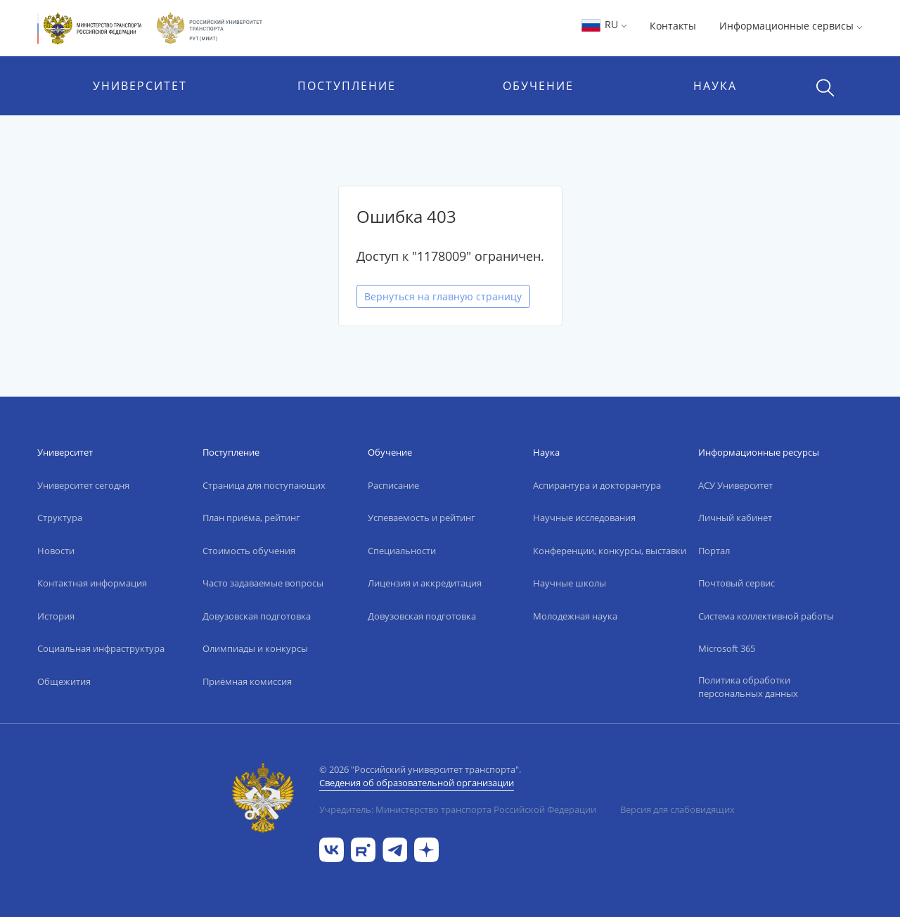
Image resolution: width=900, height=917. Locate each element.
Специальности (402, 550)
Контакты (673, 25)
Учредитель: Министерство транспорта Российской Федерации (457, 809)
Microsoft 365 (726, 648)
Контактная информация (92, 583)
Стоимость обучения (248, 550)
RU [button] (603, 24)
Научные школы (569, 583)
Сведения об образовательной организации (416, 782)
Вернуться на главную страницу (443, 296)
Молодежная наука (575, 616)
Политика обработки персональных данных (748, 687)
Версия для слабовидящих (677, 809)
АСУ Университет (735, 485)
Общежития (64, 681)
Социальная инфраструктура (101, 648)
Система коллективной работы (766, 616)
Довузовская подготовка (256, 616)
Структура (59, 517)
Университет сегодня (83, 485)
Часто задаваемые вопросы (262, 583)
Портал (714, 550)
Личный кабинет (735, 517)
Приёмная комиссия (247, 681)
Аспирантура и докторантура (597, 485)
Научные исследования (584, 517)
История (56, 616)
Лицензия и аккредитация (425, 583)
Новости (56, 550)
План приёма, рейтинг (251, 517)
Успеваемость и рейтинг (421, 517)
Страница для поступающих (264, 485)
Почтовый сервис (736, 583)
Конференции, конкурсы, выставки (609, 550)
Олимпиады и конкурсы (255, 648)
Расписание (393, 485)
